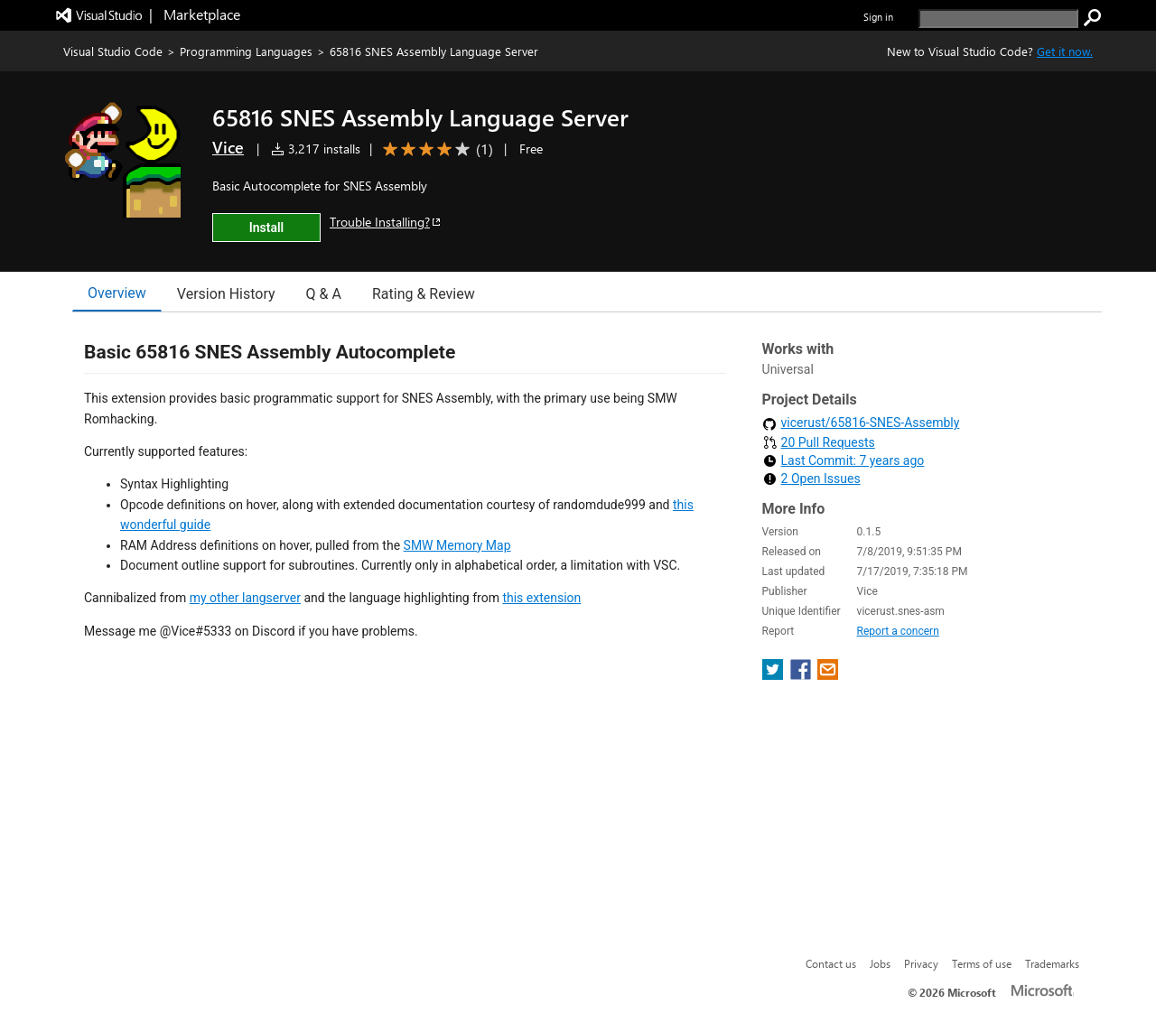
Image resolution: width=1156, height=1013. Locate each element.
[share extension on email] (828, 656)
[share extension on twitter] (774, 656)
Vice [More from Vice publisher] (228, 147)
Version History (226, 293)
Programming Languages (246, 51)
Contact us (831, 963)
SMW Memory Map (457, 545)
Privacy (921, 963)
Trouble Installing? (386, 221)
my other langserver (245, 597)
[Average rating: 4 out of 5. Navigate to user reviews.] (434, 149)
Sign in (878, 16)
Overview (117, 293)
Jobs (880, 963)
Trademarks (1052, 963)
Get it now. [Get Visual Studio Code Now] (1065, 51)
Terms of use (982, 963)
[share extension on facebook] (802, 656)
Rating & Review (423, 293)
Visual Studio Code (113, 51)
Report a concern (898, 613)
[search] (998, 18)
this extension (541, 597)
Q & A (323, 293)
